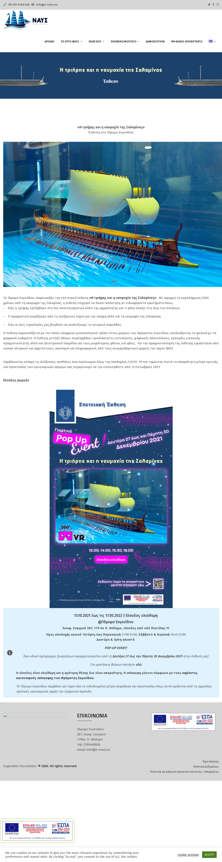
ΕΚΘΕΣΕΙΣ (95, 41)
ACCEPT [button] (209, 854)
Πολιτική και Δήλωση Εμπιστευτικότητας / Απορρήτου (184, 770)
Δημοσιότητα (155, 41)
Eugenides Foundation (20, 764)
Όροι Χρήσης (211, 760)
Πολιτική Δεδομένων (206, 765)
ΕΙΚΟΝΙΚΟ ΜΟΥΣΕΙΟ (123, 41)
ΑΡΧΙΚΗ (49, 41)
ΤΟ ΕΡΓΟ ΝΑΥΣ (70, 41)
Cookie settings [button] (188, 855)
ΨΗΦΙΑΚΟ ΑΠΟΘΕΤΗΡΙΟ (186, 41)
